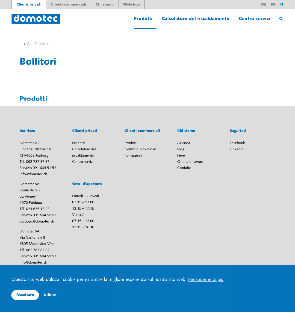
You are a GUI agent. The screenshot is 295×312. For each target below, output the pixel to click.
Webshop (131, 4)
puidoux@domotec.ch (37, 221)
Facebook (237, 143)
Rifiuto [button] (50, 295)
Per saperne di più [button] (206, 279)
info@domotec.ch (33, 174)
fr (273, 4)
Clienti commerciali (68, 4)
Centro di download (140, 149)
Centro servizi (254, 19)
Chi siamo (105, 4)
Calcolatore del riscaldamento (196, 19)
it (281, 4)
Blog (180, 149)
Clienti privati (28, 4)
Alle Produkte (38, 44)
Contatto (184, 168)
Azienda (183, 143)
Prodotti (143, 19)
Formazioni (133, 155)
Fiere (181, 155)
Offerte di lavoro (190, 162)
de (263, 4)
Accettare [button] (25, 295)
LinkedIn (236, 149)
